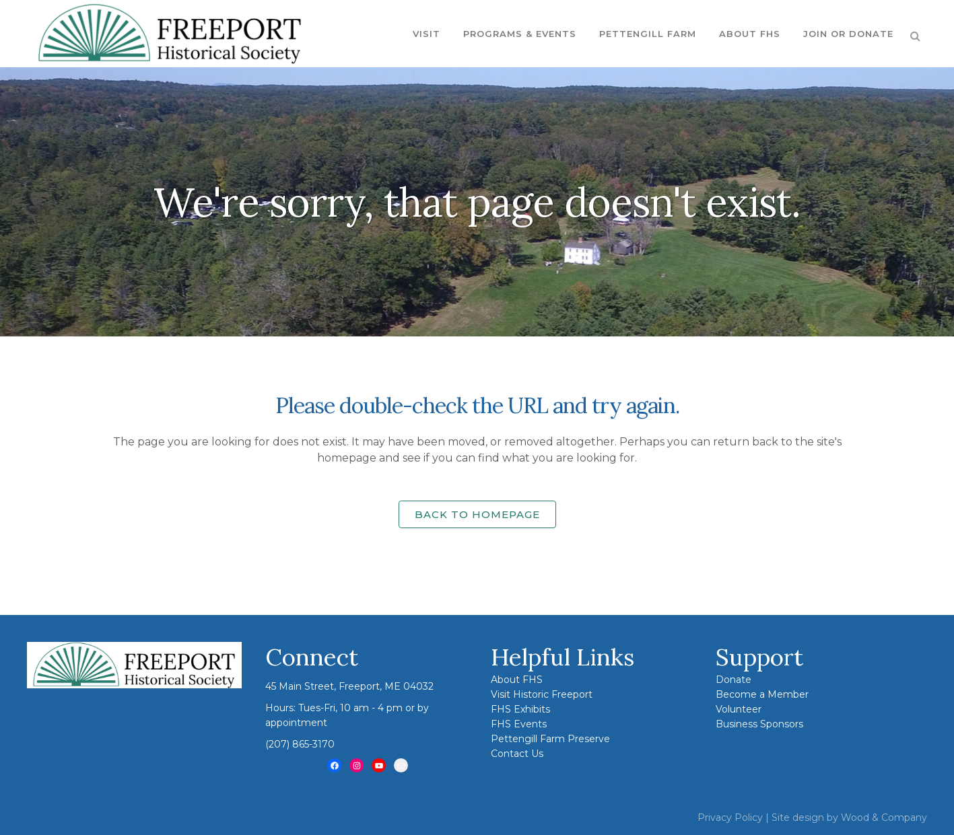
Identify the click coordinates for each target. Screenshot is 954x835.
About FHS (517, 680)
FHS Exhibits (520, 709)
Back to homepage (477, 514)
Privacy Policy (730, 817)
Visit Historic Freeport (541, 694)
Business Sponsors (759, 724)
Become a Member (762, 694)
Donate (733, 680)
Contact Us (517, 754)
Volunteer (738, 709)
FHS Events (519, 724)
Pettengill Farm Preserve (550, 739)
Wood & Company (884, 817)
